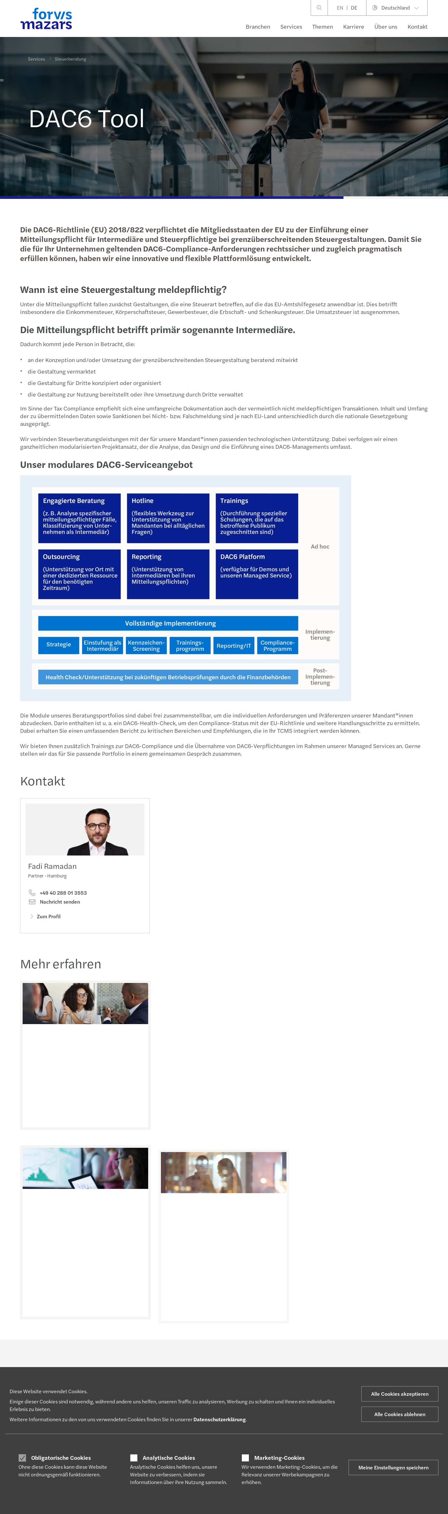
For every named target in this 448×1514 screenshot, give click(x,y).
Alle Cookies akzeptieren (400, 1393)
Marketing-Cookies (279, 1457)
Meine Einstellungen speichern (393, 1467)
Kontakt (418, 26)
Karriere (353, 26)
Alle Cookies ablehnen (399, 1414)
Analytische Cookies (169, 1457)
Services (291, 26)
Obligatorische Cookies (61, 1457)
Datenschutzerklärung (219, 1419)
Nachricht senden (54, 903)
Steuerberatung (70, 54)
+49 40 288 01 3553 (57, 894)
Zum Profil (44, 917)
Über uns (385, 26)
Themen (322, 26)
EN (340, 7)
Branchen (258, 26)
